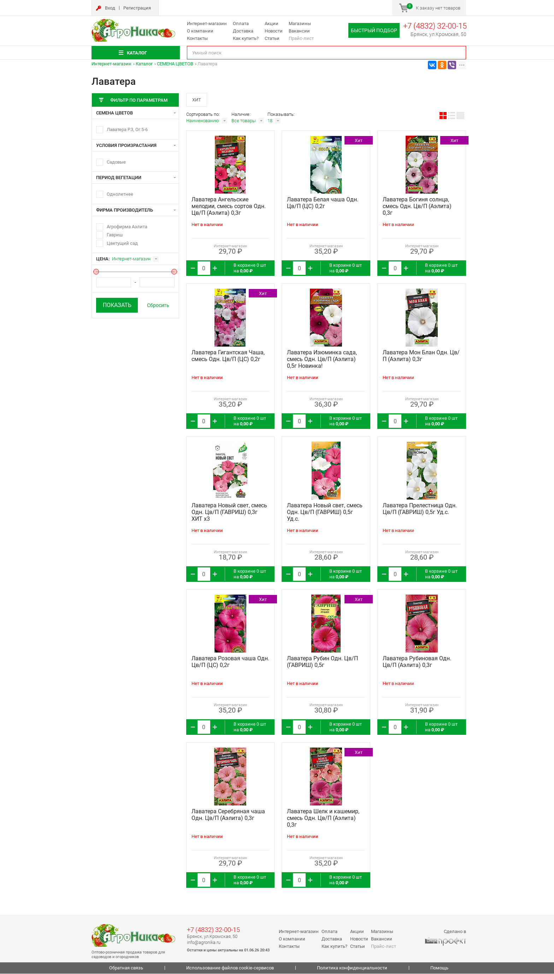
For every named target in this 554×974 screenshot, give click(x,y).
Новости (274, 31)
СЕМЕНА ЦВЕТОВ (175, 63)
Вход (110, 8)
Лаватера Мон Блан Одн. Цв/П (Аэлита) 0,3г (421, 356)
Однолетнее (120, 194)
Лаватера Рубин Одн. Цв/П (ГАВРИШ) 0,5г (322, 662)
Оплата (241, 23)
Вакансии (299, 31)
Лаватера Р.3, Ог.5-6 (127, 129)
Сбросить (158, 305)
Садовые (116, 162)
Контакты (197, 38)
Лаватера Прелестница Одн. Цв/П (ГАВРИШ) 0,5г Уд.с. (420, 509)
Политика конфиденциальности (352, 968)
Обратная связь (126, 968)
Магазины (300, 23)
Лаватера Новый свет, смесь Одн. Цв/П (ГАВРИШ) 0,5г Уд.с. (325, 513)
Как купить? (246, 38)
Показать (117, 305)
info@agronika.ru (203, 942)
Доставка (243, 31)
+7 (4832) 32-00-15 (435, 26)
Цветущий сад (122, 243)
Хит (197, 99)
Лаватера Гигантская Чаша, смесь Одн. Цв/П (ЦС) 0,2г (228, 356)
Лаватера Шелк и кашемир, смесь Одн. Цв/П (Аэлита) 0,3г (323, 819)
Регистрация (137, 8)
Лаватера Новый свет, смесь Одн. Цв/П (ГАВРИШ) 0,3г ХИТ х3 (229, 513)
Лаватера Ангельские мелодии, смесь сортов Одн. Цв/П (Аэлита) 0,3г (228, 207)
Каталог (144, 63)
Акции (271, 23)
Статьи (272, 38)
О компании (200, 31)
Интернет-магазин (207, 23)
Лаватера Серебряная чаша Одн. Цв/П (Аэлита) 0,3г (228, 815)
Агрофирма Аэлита (127, 226)
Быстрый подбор (374, 30)
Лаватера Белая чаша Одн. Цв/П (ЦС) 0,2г (322, 203)
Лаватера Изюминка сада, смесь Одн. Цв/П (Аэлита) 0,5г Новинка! (322, 360)
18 (269, 121)
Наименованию (202, 121)
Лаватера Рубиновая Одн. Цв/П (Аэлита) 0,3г (417, 662)
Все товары (243, 121)
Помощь (439, 968)
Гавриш (115, 234)
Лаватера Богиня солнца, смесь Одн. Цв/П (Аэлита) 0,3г (417, 207)
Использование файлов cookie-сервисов (230, 968)
